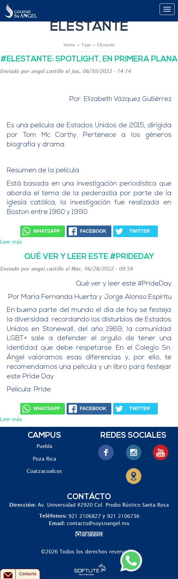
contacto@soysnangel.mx (98, 523)
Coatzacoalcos (44, 471)
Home (69, 45)
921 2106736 (123, 516)
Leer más (11, 242)
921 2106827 (84, 516)
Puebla (44, 446)
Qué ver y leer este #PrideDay (89, 257)
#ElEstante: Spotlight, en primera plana (89, 59)
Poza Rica (44, 459)
